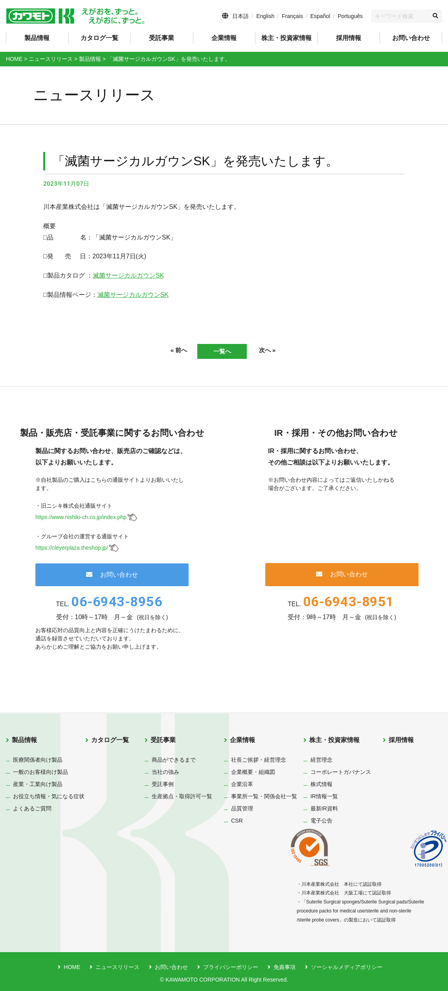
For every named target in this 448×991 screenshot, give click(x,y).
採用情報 (348, 38)
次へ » (271, 350)
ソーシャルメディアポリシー (346, 967)
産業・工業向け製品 (37, 784)
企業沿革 (242, 784)
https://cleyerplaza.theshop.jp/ (71, 548)
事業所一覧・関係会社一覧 (264, 796)
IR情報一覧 (324, 796)
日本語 (240, 16)
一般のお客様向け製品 (40, 772)
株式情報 (321, 784)
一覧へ (222, 351)
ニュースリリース (117, 967)
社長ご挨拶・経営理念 (258, 760)
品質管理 (242, 808)
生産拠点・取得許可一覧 (182, 796)
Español (320, 16)
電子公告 (321, 820)
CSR (237, 820)
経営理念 (321, 760)
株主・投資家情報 (334, 740)
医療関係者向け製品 (37, 760)
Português (350, 16)
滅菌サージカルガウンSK (128, 275)
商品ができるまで (174, 760)
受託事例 (163, 784)
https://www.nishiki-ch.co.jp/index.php (81, 517)
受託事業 (163, 740)
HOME (72, 967)
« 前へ (175, 350)
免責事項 (285, 967)
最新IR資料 (324, 808)
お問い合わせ (411, 38)
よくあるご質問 (32, 808)
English (265, 16)
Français (292, 16)
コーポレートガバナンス (340, 772)
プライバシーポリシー (230, 967)
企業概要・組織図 (253, 772)
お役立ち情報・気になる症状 (48, 796)
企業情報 (242, 740)
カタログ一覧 (99, 38)
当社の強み (165, 772)
